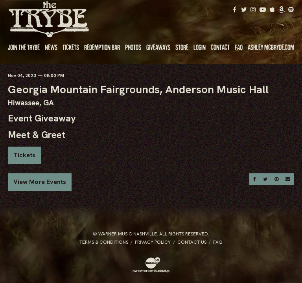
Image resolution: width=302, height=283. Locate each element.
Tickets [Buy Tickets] (24, 155)
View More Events (39, 182)
